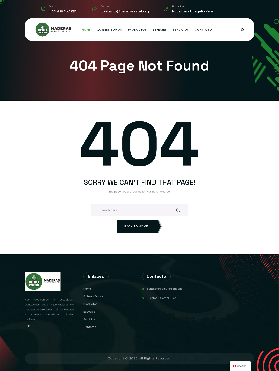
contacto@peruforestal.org (125, 11)
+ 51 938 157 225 (63, 11)
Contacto (203, 29)
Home (86, 29)
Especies (160, 29)
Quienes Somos (109, 29)
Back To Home (139, 226)
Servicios (181, 29)
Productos (137, 29)
